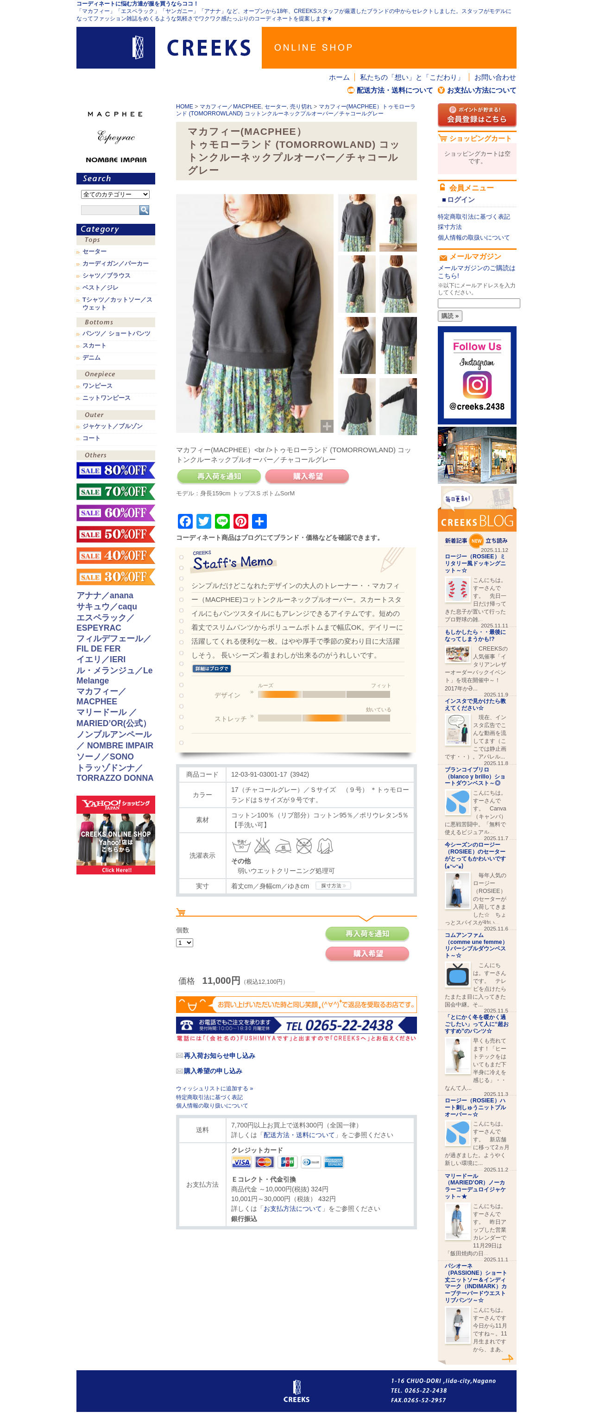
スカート (94, 345)
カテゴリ (115, 229)
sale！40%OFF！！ (115, 555)
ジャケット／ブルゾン (112, 426)
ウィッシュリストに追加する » (214, 1088)
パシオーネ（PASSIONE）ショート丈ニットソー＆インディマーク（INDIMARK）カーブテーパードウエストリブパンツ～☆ (476, 1283)
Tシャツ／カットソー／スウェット (117, 303)
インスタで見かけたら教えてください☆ (475, 704)
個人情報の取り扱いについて (212, 1105)
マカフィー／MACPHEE (230, 106)
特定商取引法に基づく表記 (209, 1097)
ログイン (461, 199)
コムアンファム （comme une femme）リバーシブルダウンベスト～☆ (476, 945)
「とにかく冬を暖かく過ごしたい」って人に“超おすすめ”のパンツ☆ (477, 1024)
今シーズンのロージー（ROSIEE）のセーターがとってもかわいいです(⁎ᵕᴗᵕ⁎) (475, 855)
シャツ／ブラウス (106, 275)
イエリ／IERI (101, 659)
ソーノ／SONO (105, 756)
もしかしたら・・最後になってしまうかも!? (475, 635)
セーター (276, 106)
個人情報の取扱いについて (474, 237)
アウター (115, 416)
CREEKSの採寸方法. (333, 885)
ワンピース (115, 375)
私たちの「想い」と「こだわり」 (412, 77)
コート (91, 438)
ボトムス (115, 323)
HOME (184, 106)
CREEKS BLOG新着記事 (477, 517)
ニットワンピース (106, 398)
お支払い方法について (482, 90)
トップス (115, 241)
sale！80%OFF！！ (115, 470)
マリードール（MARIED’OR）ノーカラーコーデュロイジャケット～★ (475, 1186)
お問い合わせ (495, 77)
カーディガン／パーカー (115, 263)
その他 (115, 456)
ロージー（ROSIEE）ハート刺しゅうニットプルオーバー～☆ (475, 1107)
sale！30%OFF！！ (115, 577)
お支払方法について (293, 1208)
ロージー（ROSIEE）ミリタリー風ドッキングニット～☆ (475, 563)
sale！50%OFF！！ (115, 534)
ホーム (339, 77)
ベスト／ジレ (100, 288)
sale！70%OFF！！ (115, 491)
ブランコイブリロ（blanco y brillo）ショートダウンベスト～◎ (475, 776)
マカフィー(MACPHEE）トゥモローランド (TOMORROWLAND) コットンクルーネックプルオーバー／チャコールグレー (296, 110)
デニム (91, 357)
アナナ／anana (104, 595)
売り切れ (301, 106)
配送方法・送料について (395, 90)
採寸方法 (450, 226)
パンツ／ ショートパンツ (116, 333)
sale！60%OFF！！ (115, 513)
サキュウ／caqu (106, 606)
